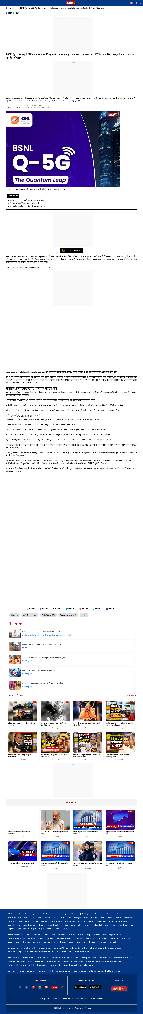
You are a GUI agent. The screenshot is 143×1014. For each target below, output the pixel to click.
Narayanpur (47, 942)
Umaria (32, 917)
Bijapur (123, 938)
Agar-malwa (36, 914)
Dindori (61, 917)
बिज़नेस (87, 836)
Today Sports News (80, 971)
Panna (110, 917)
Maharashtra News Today (16, 961)
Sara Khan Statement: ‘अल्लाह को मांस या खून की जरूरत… (87, 864)
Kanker (53, 934)
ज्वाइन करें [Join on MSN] (111, 608)
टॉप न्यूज (24, 648)
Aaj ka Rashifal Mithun (97, 948)
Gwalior (95, 914)
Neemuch (118, 917)
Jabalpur (94, 917)
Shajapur (58, 925)
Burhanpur (81, 921)
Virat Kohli (21, 971)
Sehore (118, 921)
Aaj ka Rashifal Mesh (61, 948)
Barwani (102, 917)
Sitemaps (54, 987)
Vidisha (66, 925)
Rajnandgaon (103, 942)
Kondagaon (36, 934)
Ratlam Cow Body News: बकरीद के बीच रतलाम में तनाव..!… (42, 645)
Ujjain (20, 914)
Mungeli (113, 942)
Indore (27, 914)
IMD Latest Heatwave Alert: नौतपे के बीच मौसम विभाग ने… (54, 724)
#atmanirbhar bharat (68, 615)
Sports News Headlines (63, 971)
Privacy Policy (45, 998)
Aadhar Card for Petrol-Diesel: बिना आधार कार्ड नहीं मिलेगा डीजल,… (119, 724)
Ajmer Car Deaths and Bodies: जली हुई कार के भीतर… (22, 724)
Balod (10, 942)
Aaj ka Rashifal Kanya (31, 951)
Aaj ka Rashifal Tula (47, 951)
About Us (99, 998)
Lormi (79, 942)
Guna (102, 914)
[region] (73, 33)
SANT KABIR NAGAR (22, 866)
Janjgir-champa (108, 934)
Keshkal (45, 934)
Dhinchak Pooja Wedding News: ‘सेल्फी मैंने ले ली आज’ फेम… (43, 683)
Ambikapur (71, 934)
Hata (113, 925)
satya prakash (16, 107)
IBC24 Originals (27, 661)
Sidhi (126, 925)
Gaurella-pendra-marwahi (16, 938)
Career (92, 998)
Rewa (73, 925)
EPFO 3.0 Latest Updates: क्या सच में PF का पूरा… (39, 670)
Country (16, 8)
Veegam (88, 1008)
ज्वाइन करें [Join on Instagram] (83, 608)
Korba (28, 934)
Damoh (47, 917)
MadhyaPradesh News (53, 961)
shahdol (49, 928)
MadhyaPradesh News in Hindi (73, 961)
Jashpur (118, 934)
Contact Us (84, 998)
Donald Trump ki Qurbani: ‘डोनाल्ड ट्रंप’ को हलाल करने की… (54, 755)
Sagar (19, 925)
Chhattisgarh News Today (69, 957)
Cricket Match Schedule (96, 971)
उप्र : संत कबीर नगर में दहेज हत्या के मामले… (23, 863)
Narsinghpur (12, 921)
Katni (26, 917)
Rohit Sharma (31, 971)
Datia (55, 917)
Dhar (20, 921)
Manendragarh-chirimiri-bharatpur (97, 938)
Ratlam (27, 921)
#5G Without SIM (48, 615)
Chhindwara (75, 914)
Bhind (67, 921)
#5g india (14, 615)
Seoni (125, 921)
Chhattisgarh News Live (88, 957)
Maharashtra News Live (35, 961)
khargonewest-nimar (113, 914)
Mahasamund (78, 938)
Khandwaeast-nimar (14, 917)
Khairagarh (60, 938)
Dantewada (96, 934)
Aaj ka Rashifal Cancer (114, 948)
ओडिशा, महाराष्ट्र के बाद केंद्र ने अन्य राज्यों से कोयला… (85, 833)
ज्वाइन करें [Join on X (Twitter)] (57, 608)
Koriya (69, 938)
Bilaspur (131, 938)
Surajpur (56, 942)
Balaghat (91, 921)
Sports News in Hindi (46, 971)
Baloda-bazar (26, 942)
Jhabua (86, 917)
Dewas (40, 917)
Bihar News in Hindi (27, 965)
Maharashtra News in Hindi (123, 957)
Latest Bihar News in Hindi (72, 965)
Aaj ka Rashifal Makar (82, 951)
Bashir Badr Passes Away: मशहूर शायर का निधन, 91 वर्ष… (21, 755)
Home (8, 8)
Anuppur (65, 914)
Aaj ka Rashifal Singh (15, 951)
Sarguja (71, 942)
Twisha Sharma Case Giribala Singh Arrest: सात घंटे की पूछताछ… (44, 657)
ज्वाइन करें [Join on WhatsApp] (31, 608)
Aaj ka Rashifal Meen (45, 948)
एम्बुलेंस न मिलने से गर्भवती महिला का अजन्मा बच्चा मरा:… (120, 833)
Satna (25, 925)
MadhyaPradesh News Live (115, 961)
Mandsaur (44, 921)
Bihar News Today (42, 965)
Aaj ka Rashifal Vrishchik (64, 951)
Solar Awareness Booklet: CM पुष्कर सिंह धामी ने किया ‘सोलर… (43, 632)
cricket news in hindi (113, 971)
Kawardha (61, 934)
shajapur (66, 928)
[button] (2, 3)
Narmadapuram (129, 917)
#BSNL (84, 615)
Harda (111, 921)
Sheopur (33, 925)
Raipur (86, 942)
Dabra (69, 917)
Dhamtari (81, 934)
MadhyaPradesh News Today (95, 961)
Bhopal (60, 921)
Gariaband (50, 938)
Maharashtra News (105, 957)
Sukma (64, 942)
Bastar (17, 942)
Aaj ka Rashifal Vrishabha (78, 948)
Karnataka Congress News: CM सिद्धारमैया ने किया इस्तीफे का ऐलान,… (87, 755)
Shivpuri (41, 925)
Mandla (52, 921)
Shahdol (49, 925)
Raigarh (93, 942)
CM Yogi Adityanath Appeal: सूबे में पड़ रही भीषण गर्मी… (86, 724)
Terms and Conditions (70, 998)
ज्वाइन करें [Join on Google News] (97, 608)
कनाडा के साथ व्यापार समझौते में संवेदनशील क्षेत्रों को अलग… (54, 864)
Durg (88, 934)
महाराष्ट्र (120, 836)
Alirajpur (57, 914)
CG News (55, 957)
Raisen (80, 925)
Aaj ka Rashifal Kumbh (28, 948)
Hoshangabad (101, 921)
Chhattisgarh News (43, 957)
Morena (35, 921)
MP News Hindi (13, 965)
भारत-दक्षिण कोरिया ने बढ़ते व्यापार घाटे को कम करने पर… (119, 864)
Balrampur (36, 942)
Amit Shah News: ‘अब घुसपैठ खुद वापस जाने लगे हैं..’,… (54, 833)
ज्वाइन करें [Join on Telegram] (70, 608)
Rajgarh (87, 925)
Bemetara (114, 938)
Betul (73, 921)
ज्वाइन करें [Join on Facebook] (44, 608)
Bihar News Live (56, 965)
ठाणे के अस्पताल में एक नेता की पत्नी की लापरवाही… (19, 833)
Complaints (55, 998)
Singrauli (11, 925)
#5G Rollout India (30, 615)
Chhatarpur (85, 914)
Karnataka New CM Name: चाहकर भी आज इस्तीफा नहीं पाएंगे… (119, 755)
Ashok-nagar (47, 914)
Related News (15, 695)
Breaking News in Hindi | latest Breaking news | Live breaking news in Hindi (46, 635)
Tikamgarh (77, 917)
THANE (23, 836)
